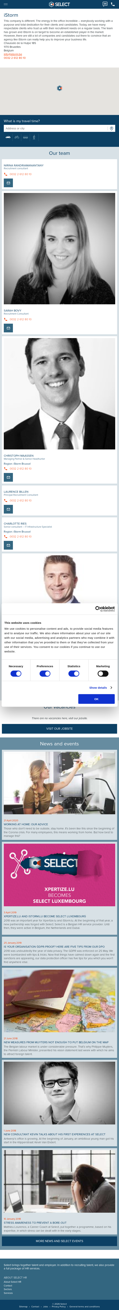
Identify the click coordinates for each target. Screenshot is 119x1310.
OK (96, 699)
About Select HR (12, 1281)
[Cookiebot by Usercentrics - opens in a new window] (98, 609)
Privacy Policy (59, 1306)
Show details (98, 687)
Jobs (45, 1306)
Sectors (8, 1289)
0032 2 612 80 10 (15, 58)
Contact (8, 1285)
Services (8, 1293)
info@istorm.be (13, 54)
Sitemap (23, 1306)
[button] (60, 88)
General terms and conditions (84, 1306)
